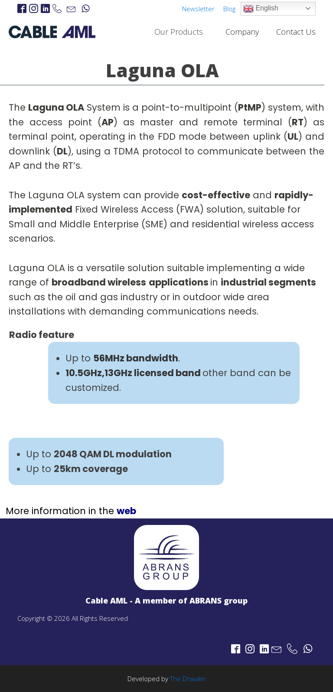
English (260, 8)
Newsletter (198, 8)
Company (242, 31)
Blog (229, 8)
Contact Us (296, 31)
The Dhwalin (188, 678)
